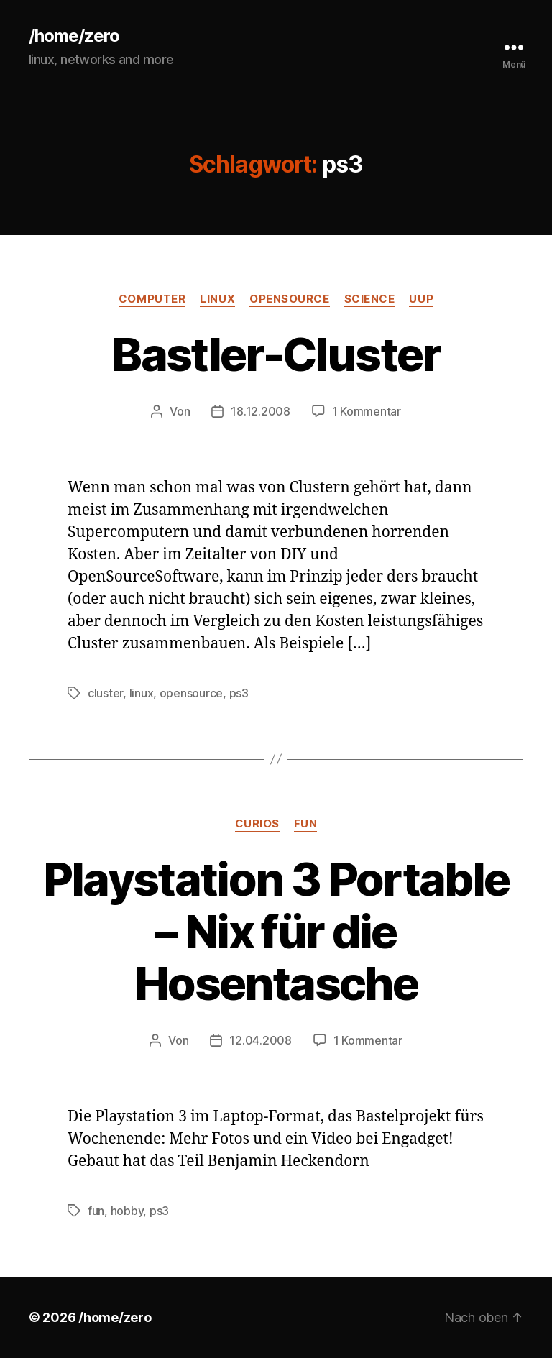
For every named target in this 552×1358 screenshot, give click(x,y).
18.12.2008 (260, 411)
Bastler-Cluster (275, 354)
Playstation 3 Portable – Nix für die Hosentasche (276, 931)
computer (152, 299)
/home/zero (74, 36)
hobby (127, 1210)
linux (217, 299)
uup (421, 299)
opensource (289, 299)
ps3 (239, 693)
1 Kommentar (366, 411)
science (369, 299)
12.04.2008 (260, 1040)
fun (306, 823)
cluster (105, 693)
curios (257, 823)
